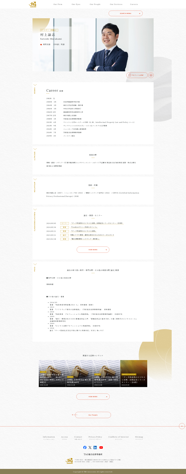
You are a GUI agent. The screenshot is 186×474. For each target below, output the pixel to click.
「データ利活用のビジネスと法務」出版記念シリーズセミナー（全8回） (97, 223)
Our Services (116, 4)
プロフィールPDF (138, 75)
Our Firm (57, 4)
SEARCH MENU (127, 13)
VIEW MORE (93, 249)
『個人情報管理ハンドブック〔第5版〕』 (85, 239)
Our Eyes (76, 4)
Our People (95, 4)
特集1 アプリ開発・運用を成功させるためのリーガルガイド (92, 235)
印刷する (153, 75)
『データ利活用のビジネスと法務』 (83, 231)
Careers (134, 4)
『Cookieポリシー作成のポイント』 (84, 227)
